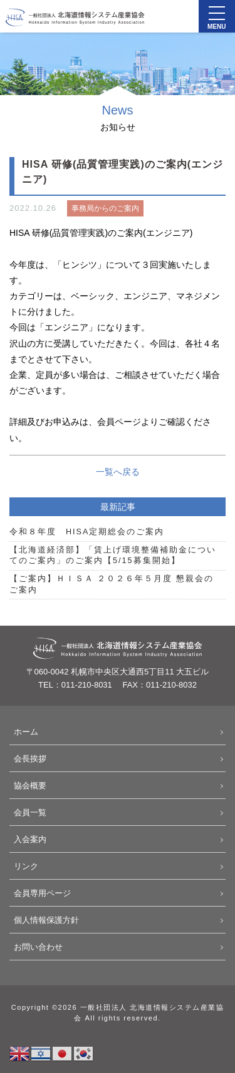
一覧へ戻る (118, 472)
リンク (26, 866)
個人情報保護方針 (46, 920)
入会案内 (30, 839)
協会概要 (30, 785)
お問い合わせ (38, 947)
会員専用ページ (42, 893)
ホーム (26, 731)
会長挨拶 (30, 758)
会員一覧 (30, 812)
